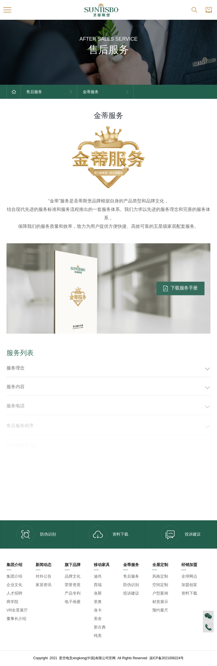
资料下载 (108, 534)
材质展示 (160, 601)
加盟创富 (189, 584)
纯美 (98, 635)
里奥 (98, 601)
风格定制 (160, 576)
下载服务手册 (180, 291)
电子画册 (73, 601)
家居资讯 (43, 584)
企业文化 (14, 584)
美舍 (98, 618)
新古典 (100, 627)
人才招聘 (14, 593)
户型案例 (160, 593)
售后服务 (131, 576)
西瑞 (98, 584)
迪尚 (98, 576)
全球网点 (189, 576)
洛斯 (98, 593)
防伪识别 (36, 534)
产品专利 (73, 593)
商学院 (12, 601)
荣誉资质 (73, 584)
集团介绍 (14, 576)
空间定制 (160, 584)
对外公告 (43, 576)
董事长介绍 (16, 618)
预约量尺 (160, 610)
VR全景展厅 (17, 610)
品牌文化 (73, 576)
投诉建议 (131, 593)
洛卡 (98, 610)
